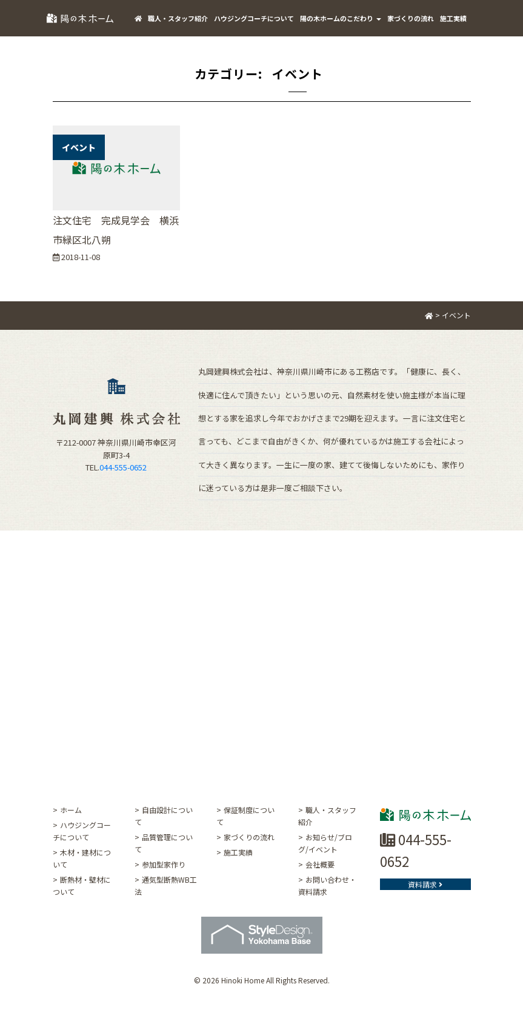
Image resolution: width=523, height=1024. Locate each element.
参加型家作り (163, 864)
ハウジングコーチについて (254, 18)
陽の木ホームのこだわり (340, 18)
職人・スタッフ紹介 (178, 18)
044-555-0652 (123, 467)
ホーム (71, 810)
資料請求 (425, 884)
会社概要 (320, 864)
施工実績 (453, 18)
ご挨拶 (145, 54)
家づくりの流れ (410, 18)
